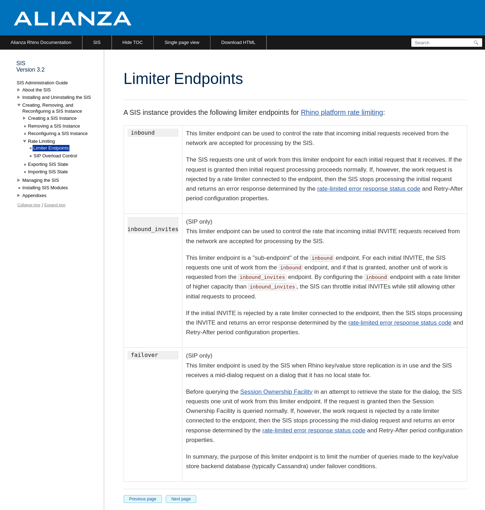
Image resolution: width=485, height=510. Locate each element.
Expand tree (54, 205)
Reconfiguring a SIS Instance (58, 133)
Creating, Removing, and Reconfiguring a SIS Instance (52, 108)
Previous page (143, 499)
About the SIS (36, 90)
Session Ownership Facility (276, 391)
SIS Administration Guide (42, 82)
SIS (97, 42)
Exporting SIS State (48, 164)
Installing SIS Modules (45, 187)
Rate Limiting (41, 141)
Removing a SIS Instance (54, 126)
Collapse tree (28, 205)
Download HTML (238, 42)
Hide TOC (133, 42)
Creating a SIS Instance (52, 118)
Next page (181, 499)
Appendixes (34, 195)
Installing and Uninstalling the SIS (56, 97)
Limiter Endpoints (51, 148)
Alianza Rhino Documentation (41, 42)
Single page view (181, 42)
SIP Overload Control (55, 155)
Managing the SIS (40, 180)
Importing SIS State (48, 171)
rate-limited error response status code (368, 188)
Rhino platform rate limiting (342, 112)
